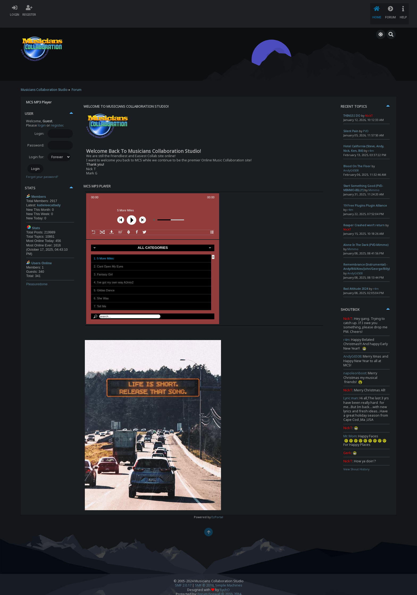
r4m (346, 332)
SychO (225, 582)
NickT (347, 310)
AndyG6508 (352, 348)
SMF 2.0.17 (183, 577)
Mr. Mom (350, 428)
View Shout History (356, 461)
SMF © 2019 (204, 577)
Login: (39, 125)
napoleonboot (354, 365)
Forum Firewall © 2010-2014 (219, 586)
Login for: (36, 149)
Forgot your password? (42, 169)
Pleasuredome (36, 276)
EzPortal (217, 509)
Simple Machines (228, 577)
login (42, 117)
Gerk (347, 445)
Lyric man (350, 390)
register (57, 117)
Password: (35, 137)
